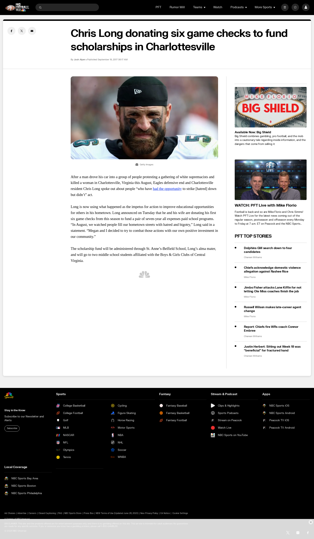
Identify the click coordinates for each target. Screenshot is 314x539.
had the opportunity (167, 189)
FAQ (60, 513)
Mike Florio (250, 277)
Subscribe (12, 428)
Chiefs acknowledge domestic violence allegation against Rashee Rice (272, 270)
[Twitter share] (22, 31)
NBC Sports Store (73, 513)
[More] (285, 7)
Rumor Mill (177, 7)
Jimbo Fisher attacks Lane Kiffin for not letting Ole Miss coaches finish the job (272, 289)
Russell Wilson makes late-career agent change (272, 309)
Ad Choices (9, 513)
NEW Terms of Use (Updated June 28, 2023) (117, 513)
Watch (217, 7)
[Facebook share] (11, 31)
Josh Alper (79, 59)
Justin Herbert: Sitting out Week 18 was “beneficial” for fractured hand (272, 348)
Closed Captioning (47, 513)
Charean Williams (253, 257)
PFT (158, 7)
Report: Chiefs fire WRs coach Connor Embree (271, 329)
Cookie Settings (180, 513)
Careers (32, 513)
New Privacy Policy (149, 513)
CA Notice (165, 513)
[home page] (17, 7)
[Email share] (32, 31)
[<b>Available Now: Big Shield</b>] (271, 107)
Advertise (21, 513)
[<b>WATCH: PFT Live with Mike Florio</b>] (271, 179)
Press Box (88, 513)
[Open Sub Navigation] (205, 7)
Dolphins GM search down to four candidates (268, 250)
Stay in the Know (14, 410)
